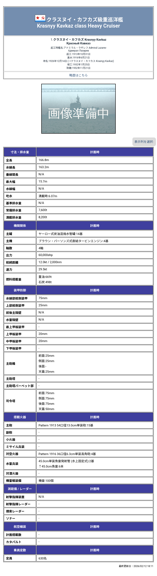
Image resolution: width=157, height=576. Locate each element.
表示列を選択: (144, 142)
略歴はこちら (78, 75)
